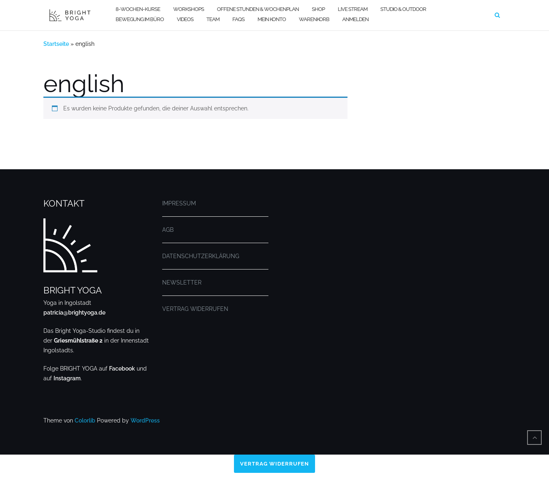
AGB (168, 229)
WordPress (145, 420)
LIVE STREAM (352, 9)
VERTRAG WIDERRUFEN (195, 309)
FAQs (238, 19)
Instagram (67, 378)
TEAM (212, 19)
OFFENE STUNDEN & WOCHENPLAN (258, 9)
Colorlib (85, 420)
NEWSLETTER (182, 282)
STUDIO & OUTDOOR (403, 9)
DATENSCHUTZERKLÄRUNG (200, 256)
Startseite (56, 44)
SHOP (318, 9)
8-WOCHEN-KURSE (138, 9)
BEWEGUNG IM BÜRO (140, 19)
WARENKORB (314, 19)
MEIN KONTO (271, 19)
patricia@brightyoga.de (74, 312)
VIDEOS (185, 19)
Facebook (122, 368)
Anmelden (355, 19)
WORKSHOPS (188, 9)
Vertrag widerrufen (275, 464)
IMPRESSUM (179, 203)
